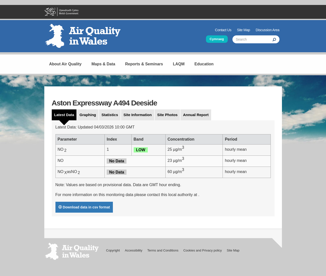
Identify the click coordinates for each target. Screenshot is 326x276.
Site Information (138, 115)
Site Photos (167, 115)
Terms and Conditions (162, 250)
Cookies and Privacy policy (202, 250)
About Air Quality (65, 64)
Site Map (243, 30)
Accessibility (133, 250)
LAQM (178, 64)
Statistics (109, 115)
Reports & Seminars (144, 64)
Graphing (87, 115)
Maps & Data (103, 64)
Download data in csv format (84, 207)
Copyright (113, 250)
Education (204, 64)
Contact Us (223, 30)
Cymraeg (217, 39)
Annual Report (195, 115)
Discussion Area (267, 30)
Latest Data (64, 115)
